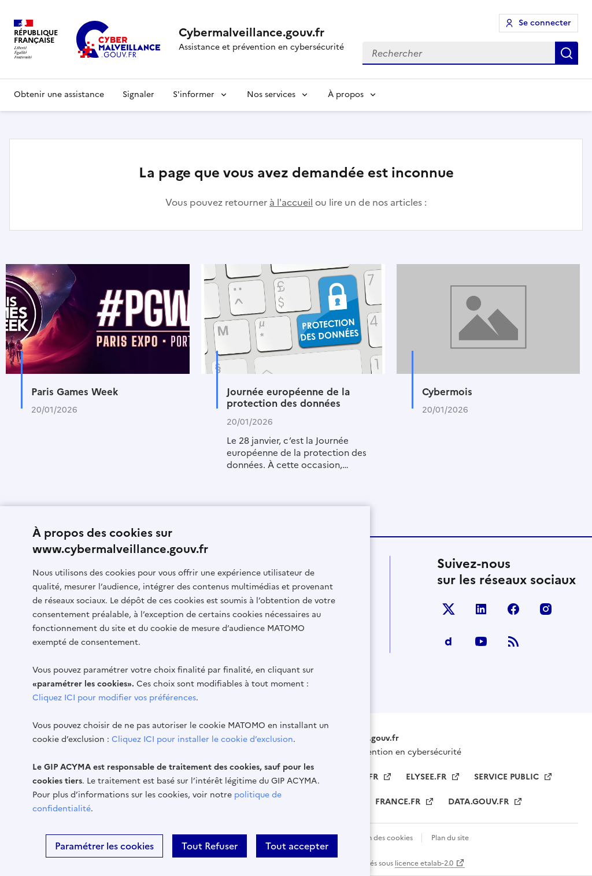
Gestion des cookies (380, 838)
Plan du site (450, 838)
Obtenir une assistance (59, 94)
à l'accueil (291, 202)
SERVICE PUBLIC (507, 777)
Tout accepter (296, 846)
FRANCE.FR (399, 802)
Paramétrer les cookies (104, 846)
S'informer (193, 94)
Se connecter (545, 23)
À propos (346, 94)
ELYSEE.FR (427, 777)
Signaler (138, 94)
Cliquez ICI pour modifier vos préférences (114, 698)
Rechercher (566, 53)
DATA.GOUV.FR (479, 802)
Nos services (271, 94)
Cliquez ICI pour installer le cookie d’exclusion (202, 739)
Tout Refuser (210, 846)
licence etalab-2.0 (424, 863)
